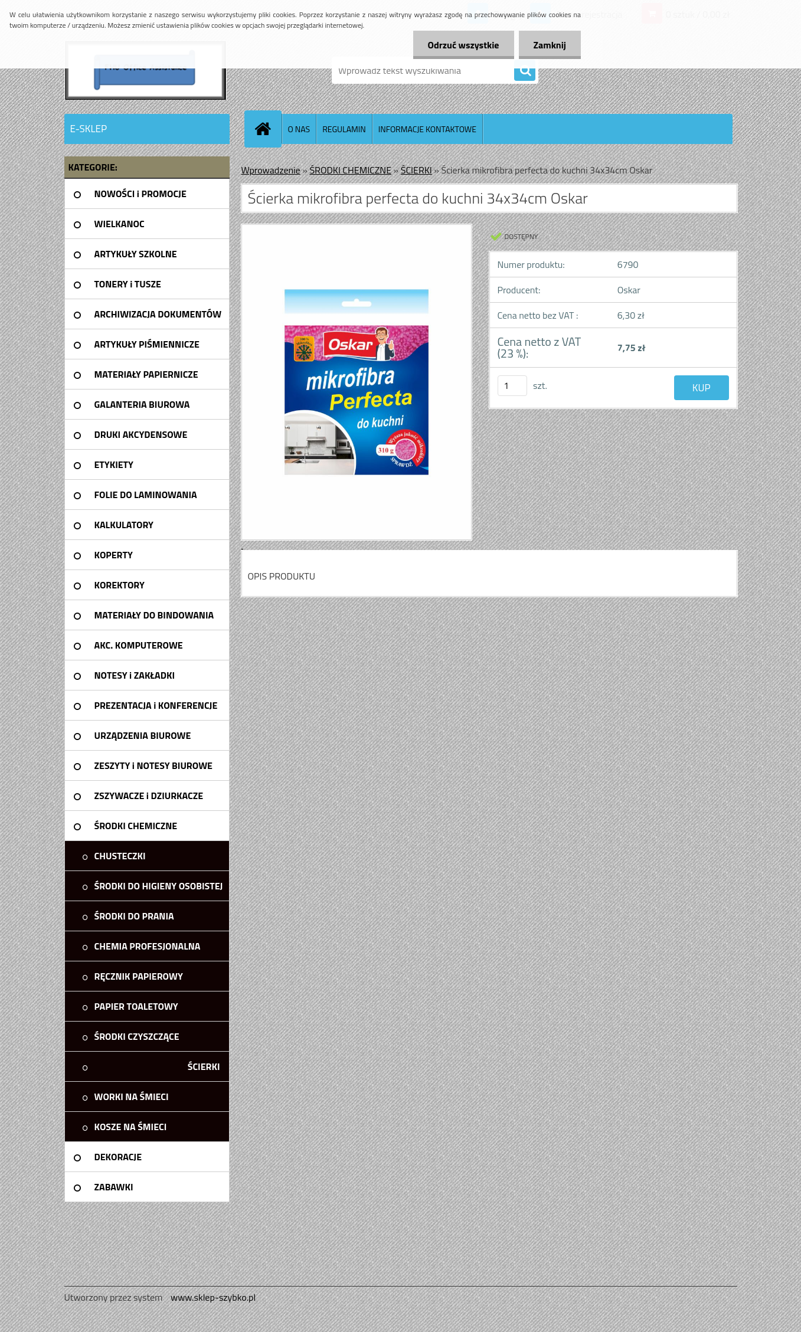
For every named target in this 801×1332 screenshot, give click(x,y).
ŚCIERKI (416, 170)
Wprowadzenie (270, 170)
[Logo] (145, 70)
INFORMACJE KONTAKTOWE (427, 129)
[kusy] (512, 385)
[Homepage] (268, 128)
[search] (524, 71)
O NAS (299, 129)
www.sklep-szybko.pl (213, 1297)
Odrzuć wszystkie (463, 45)
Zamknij (550, 45)
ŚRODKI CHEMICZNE (350, 170)
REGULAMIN (344, 129)
